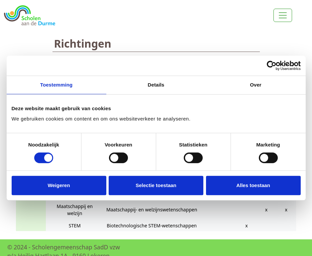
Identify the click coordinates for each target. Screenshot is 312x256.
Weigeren (59, 185)
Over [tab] (255, 85)
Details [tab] (156, 85)
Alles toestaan (253, 185)
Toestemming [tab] (56, 85)
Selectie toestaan (156, 185)
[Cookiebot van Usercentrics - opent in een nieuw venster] (272, 66)
